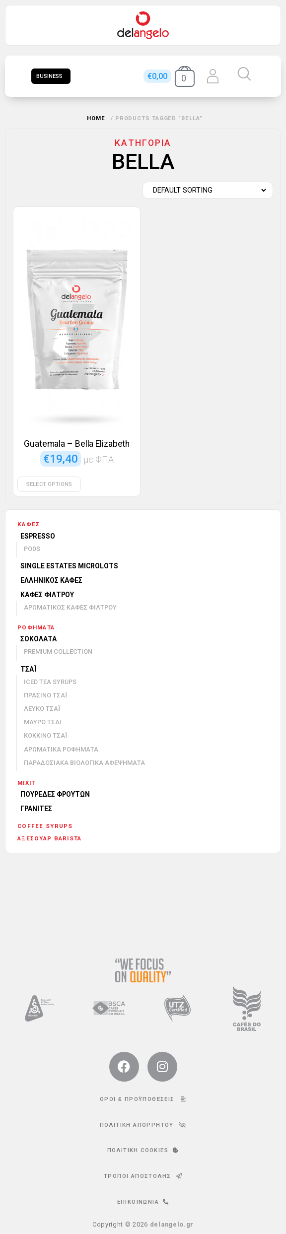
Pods (32, 548)
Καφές (28, 524)
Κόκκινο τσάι (45, 735)
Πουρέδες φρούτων (55, 794)
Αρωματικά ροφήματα (61, 749)
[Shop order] (205, 190)
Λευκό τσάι (42, 708)
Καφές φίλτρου (47, 595)
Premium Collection (58, 651)
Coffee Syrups (45, 826)
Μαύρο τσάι (43, 722)
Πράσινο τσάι (45, 695)
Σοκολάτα (38, 639)
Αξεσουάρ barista (49, 838)
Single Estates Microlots (69, 566)
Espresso (37, 536)
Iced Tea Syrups (50, 682)
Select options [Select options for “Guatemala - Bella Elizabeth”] (49, 484)
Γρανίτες (36, 809)
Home (96, 118)
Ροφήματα (36, 627)
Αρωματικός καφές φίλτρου (70, 607)
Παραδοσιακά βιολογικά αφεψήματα (84, 762)
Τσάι (28, 669)
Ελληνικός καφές (51, 580)
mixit (26, 782)
